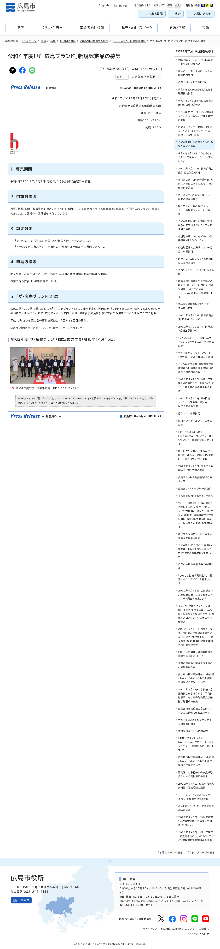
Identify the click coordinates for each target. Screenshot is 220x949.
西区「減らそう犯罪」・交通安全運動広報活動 (196, 808)
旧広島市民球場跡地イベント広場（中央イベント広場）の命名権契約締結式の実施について (196, 678)
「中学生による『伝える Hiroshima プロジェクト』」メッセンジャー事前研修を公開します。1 (196, 438)
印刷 (119, 77)
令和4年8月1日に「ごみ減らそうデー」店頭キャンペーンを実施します (195, 157)
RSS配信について (198, 934)
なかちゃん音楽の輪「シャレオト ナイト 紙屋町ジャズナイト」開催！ (196, 210)
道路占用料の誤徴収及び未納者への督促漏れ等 (195, 665)
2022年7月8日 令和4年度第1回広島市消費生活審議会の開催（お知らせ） (195, 821)
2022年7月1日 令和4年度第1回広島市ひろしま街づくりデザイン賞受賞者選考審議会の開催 (196, 836)
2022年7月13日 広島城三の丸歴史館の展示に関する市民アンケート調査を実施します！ (195, 594)
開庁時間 (129, 878)
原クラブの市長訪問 (189, 413)
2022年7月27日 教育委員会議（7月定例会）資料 (195, 170)
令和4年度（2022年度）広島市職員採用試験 (195, 91)
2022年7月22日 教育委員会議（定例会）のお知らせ (195, 317)
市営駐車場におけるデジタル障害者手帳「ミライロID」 (195, 238)
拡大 (177, 5)
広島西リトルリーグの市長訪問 (195, 488)
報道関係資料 (68, 41)
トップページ (29, 41)
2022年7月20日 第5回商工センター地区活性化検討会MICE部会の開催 (195, 402)
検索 (178, 13)
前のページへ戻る (172, 852)
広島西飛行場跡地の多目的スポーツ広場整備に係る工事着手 (195, 710)
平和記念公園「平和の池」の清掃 (195, 496)
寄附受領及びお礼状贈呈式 (193, 731)
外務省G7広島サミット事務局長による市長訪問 (195, 260)
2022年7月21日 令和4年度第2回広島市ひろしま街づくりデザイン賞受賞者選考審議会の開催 (196, 385)
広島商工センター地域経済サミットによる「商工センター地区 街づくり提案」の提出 (195, 131)
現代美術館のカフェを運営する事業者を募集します (195, 536)
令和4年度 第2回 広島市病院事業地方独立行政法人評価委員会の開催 (196, 116)
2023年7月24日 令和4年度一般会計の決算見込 (195, 62)
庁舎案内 (23, 900)
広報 (53, 41)
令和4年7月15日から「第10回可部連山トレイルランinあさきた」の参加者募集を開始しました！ (195, 551)
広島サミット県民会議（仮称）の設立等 (195, 479)
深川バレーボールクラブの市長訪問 (195, 422)
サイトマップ (150, 929)
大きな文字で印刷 (143, 76)
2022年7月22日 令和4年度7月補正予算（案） (195, 328)
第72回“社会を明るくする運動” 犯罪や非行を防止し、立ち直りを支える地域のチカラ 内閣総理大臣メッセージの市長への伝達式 (196, 614)
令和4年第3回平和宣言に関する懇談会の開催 (195, 722)
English (104, 5)
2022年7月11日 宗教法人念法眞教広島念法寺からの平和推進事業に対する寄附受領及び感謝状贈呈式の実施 (195, 695)
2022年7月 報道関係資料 (129, 41)
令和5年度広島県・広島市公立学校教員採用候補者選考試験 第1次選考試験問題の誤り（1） (196, 368)
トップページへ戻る (203, 852)
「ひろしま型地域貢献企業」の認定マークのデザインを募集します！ (195, 579)
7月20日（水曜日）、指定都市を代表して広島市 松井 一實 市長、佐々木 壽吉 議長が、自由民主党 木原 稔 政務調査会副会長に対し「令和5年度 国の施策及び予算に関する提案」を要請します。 (196, 515)
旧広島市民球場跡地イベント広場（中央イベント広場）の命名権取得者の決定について (196, 761)
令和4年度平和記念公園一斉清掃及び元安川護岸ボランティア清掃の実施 (195, 225)
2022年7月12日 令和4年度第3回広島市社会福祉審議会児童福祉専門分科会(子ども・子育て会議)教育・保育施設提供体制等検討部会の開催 (195, 637)
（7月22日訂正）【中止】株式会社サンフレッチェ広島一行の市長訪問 (196, 342)
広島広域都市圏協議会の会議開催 (195, 566)
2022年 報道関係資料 (94, 41)
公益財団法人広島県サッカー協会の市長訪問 (195, 249)
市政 (43, 41)
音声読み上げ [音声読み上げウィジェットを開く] (142, 5)
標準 (170, 5)
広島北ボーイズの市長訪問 (192, 82)
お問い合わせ (203, 13)
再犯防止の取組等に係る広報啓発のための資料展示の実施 (195, 774)
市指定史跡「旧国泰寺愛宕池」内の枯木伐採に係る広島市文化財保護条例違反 (195, 184)
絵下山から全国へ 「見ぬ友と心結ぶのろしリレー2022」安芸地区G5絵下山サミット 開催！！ (196, 455)
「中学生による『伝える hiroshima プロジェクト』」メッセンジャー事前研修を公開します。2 (196, 744)
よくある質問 (154, 13)
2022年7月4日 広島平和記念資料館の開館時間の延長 (196, 785)
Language (121, 5)
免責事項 (204, 929)
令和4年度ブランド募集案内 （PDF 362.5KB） (47, 388)
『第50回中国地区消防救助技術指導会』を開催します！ (195, 654)
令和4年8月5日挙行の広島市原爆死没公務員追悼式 (195, 103)
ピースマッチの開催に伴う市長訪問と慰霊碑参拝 (195, 197)
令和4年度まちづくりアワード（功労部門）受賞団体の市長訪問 (195, 355)
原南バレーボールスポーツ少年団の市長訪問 (195, 73)
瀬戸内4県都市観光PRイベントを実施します (195, 306)
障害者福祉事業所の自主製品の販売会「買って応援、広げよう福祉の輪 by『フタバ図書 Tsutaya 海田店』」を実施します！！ (195, 289)
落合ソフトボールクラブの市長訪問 (196, 272)
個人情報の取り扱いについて (178, 929)
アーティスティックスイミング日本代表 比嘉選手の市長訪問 (195, 797)
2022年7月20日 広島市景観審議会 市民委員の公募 (195, 468)
